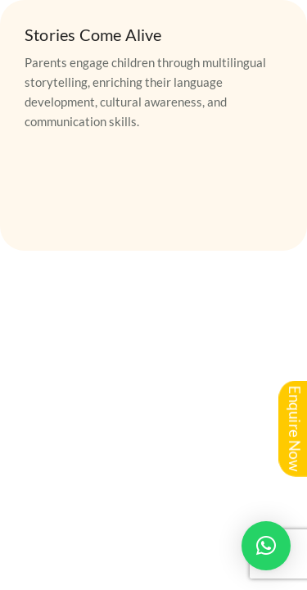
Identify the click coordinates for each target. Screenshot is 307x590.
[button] (266, 545)
